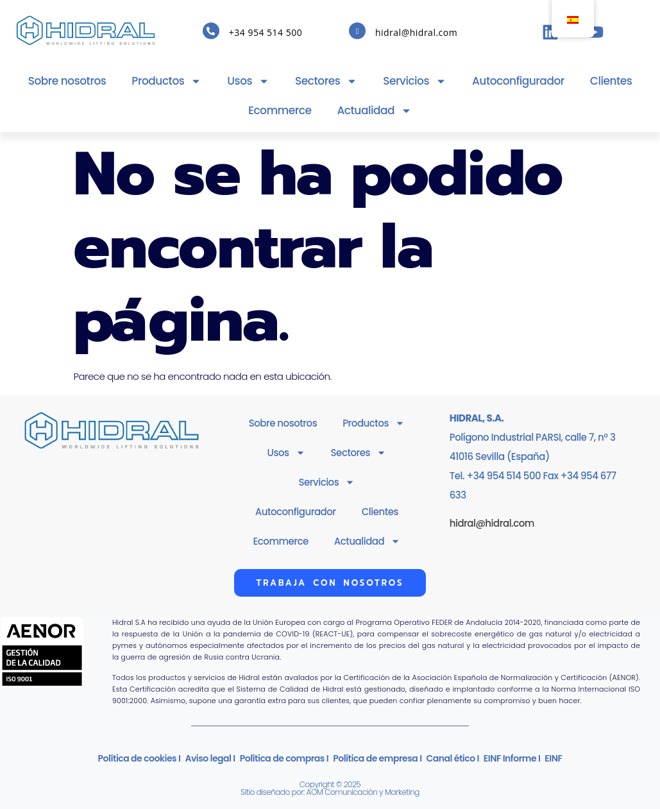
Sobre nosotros (67, 81)
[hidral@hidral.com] (357, 30)
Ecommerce (280, 110)
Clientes (611, 81)
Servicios (414, 81)
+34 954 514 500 (265, 32)
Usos (248, 81)
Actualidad (374, 111)
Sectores (326, 81)
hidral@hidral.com (416, 32)
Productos (166, 81)
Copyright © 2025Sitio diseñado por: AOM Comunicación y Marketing (330, 788)
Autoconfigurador (518, 81)
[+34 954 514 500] (211, 30)
